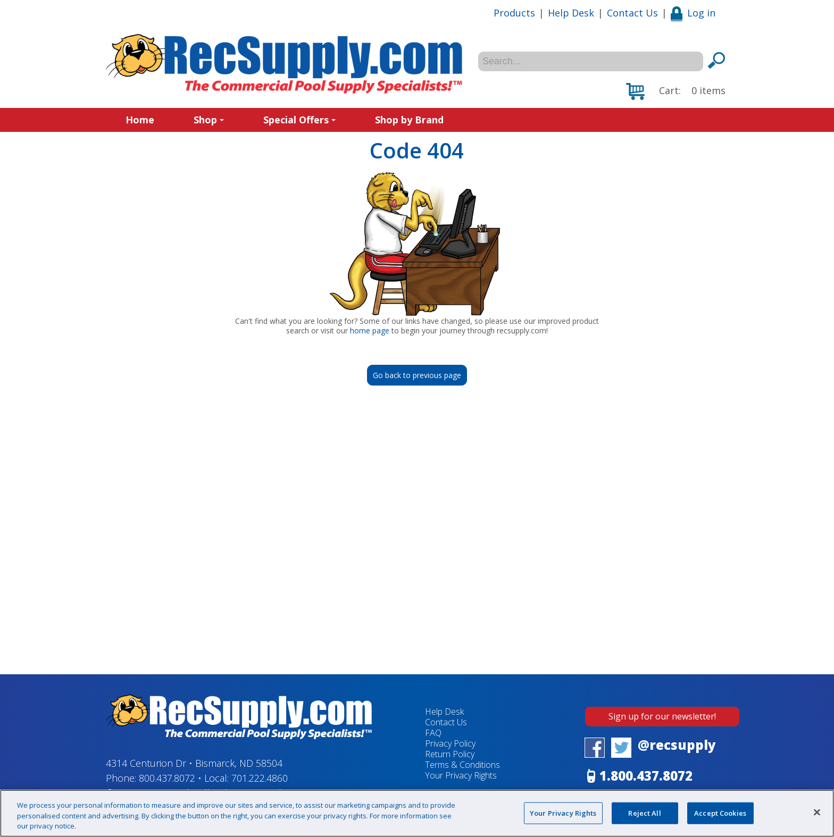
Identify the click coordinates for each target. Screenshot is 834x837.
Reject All (644, 812)
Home (140, 119)
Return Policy (449, 754)
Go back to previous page (417, 375)
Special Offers (299, 119)
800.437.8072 (167, 778)
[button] (675, 91)
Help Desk (571, 12)
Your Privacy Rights (461, 775)
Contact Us (632, 12)
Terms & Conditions (462, 765)
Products (514, 12)
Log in (693, 12)
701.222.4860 (259, 778)
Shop (209, 119)
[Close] (817, 812)
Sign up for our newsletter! (662, 716)
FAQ (433, 733)
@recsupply (677, 745)
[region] (417, 813)
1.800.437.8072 (646, 775)
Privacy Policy (450, 743)
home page (369, 330)
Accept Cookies (720, 812)
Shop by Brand (409, 119)
